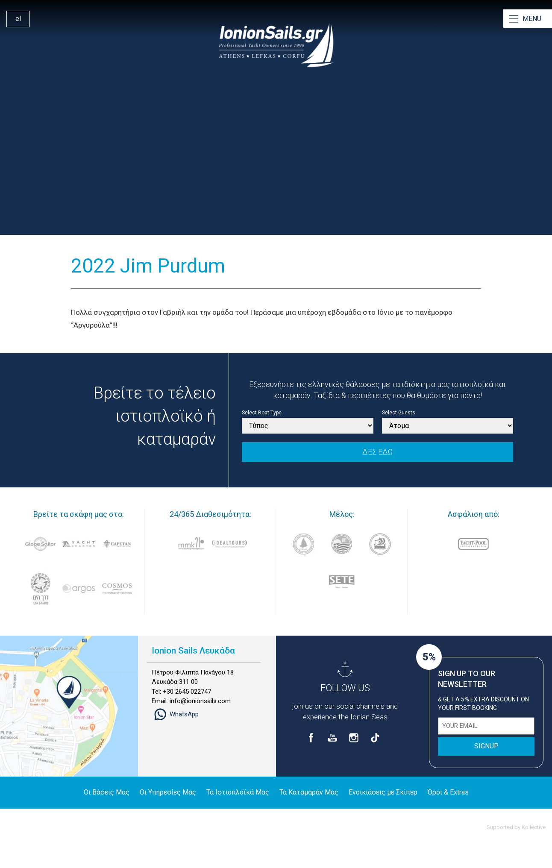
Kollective (534, 827)
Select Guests (398, 413)
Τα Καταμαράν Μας (308, 792)
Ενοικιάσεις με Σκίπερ (383, 792)
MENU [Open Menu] (532, 19)
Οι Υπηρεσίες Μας (168, 792)
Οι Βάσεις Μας (106, 792)
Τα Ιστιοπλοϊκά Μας (237, 792)
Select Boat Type (262, 413)
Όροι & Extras (448, 792)
